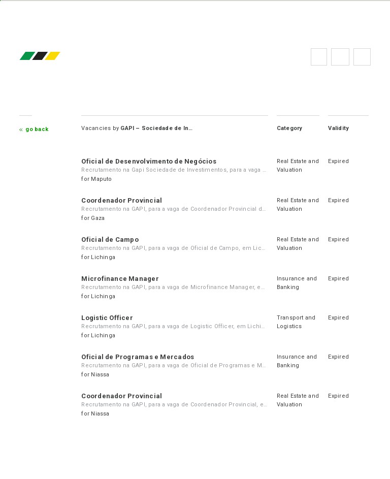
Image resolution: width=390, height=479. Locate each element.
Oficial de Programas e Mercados (137, 357)
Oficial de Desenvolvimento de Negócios (148, 161)
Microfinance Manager (119, 278)
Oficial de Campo (110, 239)
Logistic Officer (107, 318)
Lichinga (103, 257)
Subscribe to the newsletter (362, 57)
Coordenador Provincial (121, 200)
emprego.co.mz (54, 56)
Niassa (100, 374)
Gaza (98, 218)
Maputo (101, 179)
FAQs (340, 57)
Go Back (36, 129)
